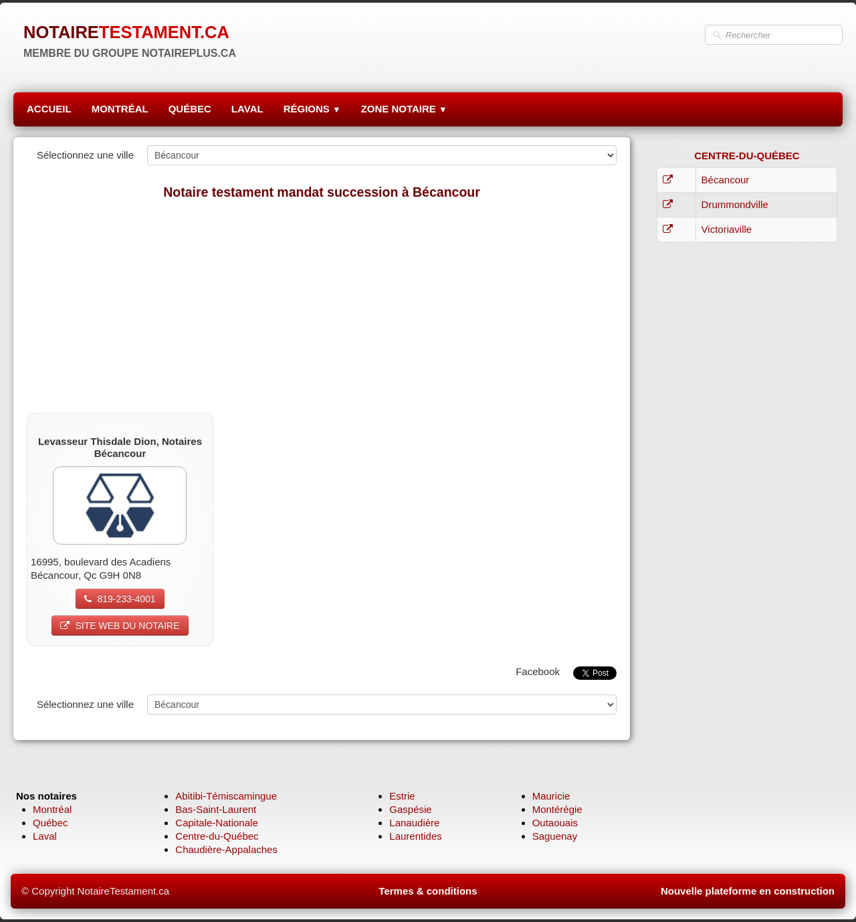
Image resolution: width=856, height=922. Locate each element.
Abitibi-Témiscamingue (226, 796)
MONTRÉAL (120, 108)
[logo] (129, 40)
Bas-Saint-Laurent (215, 809)
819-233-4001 (119, 598)
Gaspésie (410, 809)
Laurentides (415, 836)
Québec (50, 822)
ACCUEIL (49, 108)
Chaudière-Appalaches (226, 849)
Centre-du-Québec (216, 836)
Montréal (52, 809)
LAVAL (247, 108)
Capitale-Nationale (216, 822)
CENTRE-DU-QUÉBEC (747, 155)
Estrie (402, 796)
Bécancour (726, 179)
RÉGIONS (312, 108)
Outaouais (555, 822)
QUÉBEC (190, 108)
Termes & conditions (428, 891)
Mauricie (551, 796)
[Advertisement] (322, 305)
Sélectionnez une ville (85, 155)
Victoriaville (727, 229)
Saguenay (555, 836)
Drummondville (735, 204)
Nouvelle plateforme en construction (748, 891)
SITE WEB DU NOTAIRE (119, 625)
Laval (45, 836)
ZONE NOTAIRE (404, 108)
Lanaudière (414, 822)
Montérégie (557, 809)
